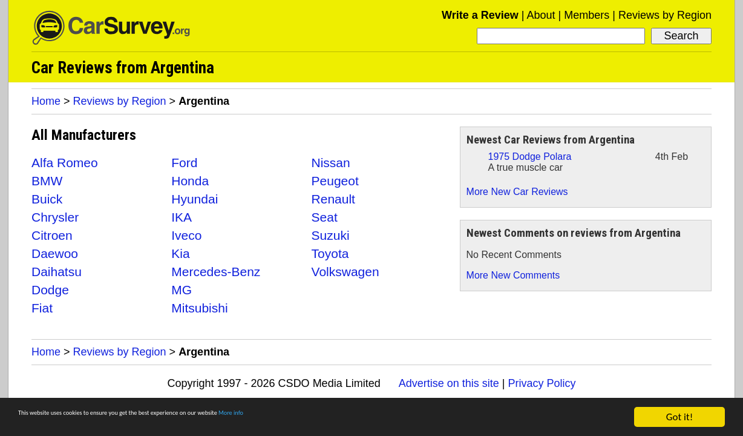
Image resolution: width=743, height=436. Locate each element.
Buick (46, 199)
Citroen (52, 235)
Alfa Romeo (64, 163)
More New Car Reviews (517, 192)
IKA (181, 217)
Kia (180, 253)
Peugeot (335, 181)
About (540, 15)
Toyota (330, 253)
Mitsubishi (199, 308)
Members (586, 15)
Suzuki (331, 235)
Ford (184, 163)
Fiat (42, 308)
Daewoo (54, 253)
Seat (325, 217)
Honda (190, 181)
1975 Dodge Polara (530, 156)
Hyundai (194, 199)
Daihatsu (56, 272)
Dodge (50, 290)
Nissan (331, 163)
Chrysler (55, 217)
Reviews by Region (665, 15)
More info (372, 418)
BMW (46, 181)
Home (46, 101)
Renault (333, 199)
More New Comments (513, 275)
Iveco (186, 235)
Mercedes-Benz (215, 272)
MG (181, 290)
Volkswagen (345, 272)
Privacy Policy (541, 383)
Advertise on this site (449, 383)
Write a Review (480, 15)
